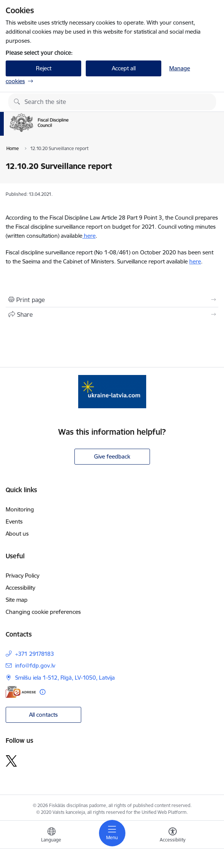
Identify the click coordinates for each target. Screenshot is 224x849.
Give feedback (112, 456)
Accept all (124, 68)
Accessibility (20, 587)
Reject (43, 68)
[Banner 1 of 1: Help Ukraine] (112, 391)
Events (14, 521)
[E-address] (21, 692)
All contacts (43, 714)
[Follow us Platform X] (11, 761)
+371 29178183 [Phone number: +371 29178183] (34, 653)
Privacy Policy (22, 575)
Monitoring (20, 509)
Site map (17, 599)
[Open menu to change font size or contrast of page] (172, 835)
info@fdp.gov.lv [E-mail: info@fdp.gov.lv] (35, 665)
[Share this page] (112, 314)
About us (17, 533)
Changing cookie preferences (43, 611)
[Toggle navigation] (112, 833)
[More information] (42, 692)
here (89, 235)
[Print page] (112, 300)
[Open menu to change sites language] (51, 835)
